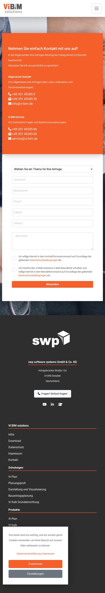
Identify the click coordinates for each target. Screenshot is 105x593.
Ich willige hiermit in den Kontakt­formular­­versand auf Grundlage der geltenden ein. (55, 258)
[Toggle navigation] (97, 8)
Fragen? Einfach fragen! (52, 393)
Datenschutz (16, 447)
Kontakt (13, 460)
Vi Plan (12, 518)
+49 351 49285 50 (22, 99)
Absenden (52, 284)
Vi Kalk (12, 525)
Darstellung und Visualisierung (27, 489)
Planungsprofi (17, 483)
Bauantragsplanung (20, 495)
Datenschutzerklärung (29, 553)
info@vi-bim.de (20, 103)
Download (14, 441)
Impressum (15, 453)
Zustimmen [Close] (35, 564)
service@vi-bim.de (23, 138)
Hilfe (11, 434)
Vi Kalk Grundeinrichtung (23, 502)
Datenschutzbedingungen (44, 260)
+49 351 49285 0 (21, 94)
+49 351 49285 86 (22, 129)
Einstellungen (35, 573)
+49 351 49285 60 (22, 134)
